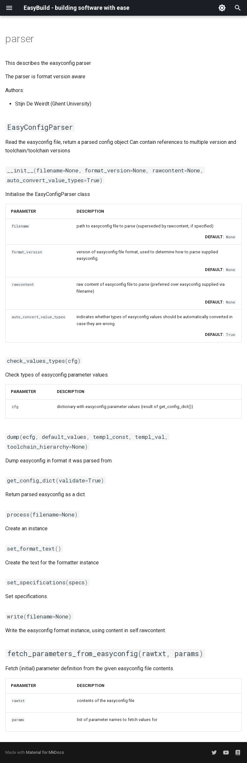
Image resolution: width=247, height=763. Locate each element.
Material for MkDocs (45, 752)
